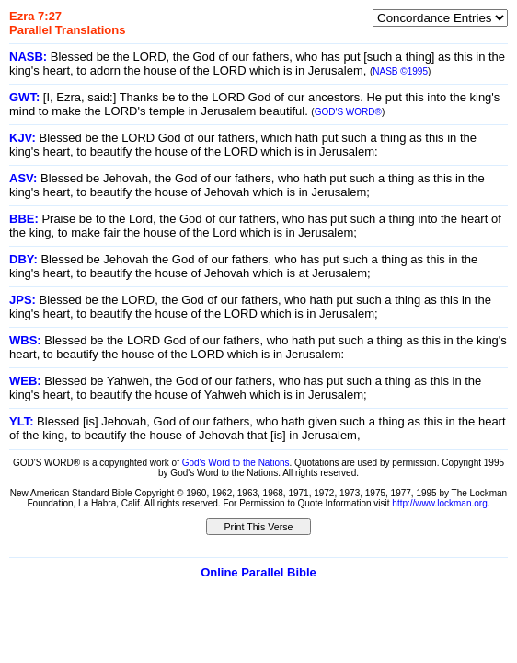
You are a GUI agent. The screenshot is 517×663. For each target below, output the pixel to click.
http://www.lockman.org (439, 503)
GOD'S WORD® (348, 112)
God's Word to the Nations (236, 463)
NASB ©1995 (400, 71)
